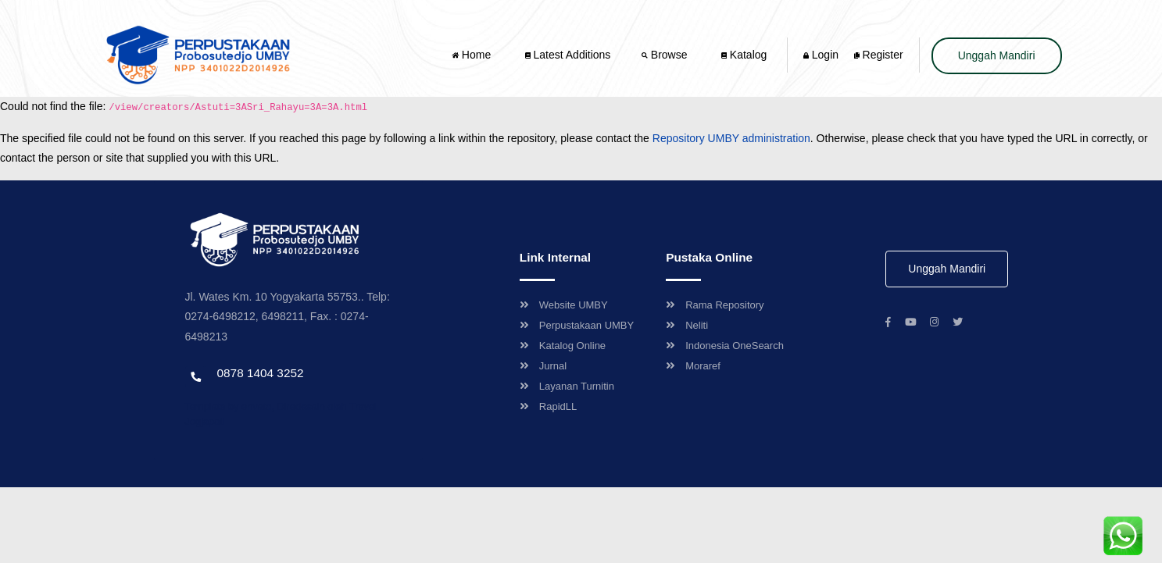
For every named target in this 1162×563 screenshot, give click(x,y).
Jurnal (543, 366)
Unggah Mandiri (996, 55)
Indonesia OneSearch (725, 345)
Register (878, 54)
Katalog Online (563, 345)
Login (820, 54)
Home (473, 54)
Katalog (744, 54)
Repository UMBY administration (731, 138)
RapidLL (548, 406)
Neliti (687, 325)
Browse (666, 54)
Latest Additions (568, 54)
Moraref (693, 366)
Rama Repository (714, 305)
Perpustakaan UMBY (577, 325)
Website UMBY (564, 305)
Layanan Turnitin (567, 386)
